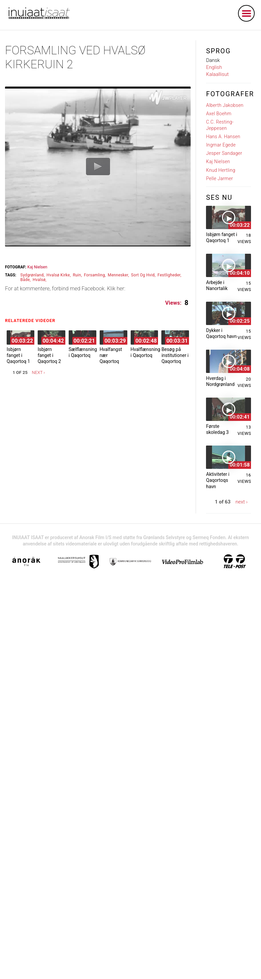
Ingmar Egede (221, 145)
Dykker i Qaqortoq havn (221, 333)
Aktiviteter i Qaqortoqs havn (217, 480)
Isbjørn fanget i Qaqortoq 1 (18, 355)
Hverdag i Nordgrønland (220, 381)
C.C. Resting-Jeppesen (220, 125)
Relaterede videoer (32, 320)
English (214, 67)
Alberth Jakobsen (224, 105)
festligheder (169, 275)
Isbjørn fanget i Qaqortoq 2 (49, 355)
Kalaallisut (217, 74)
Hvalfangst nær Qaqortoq (111, 355)
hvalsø (39, 279)
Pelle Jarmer (219, 178)
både (25, 279)
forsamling (94, 275)
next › (38, 372)
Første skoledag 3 (217, 429)
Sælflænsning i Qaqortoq (83, 352)
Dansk (213, 60)
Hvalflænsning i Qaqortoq (145, 352)
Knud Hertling (220, 170)
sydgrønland (32, 275)
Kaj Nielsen (37, 267)
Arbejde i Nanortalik (217, 285)
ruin (77, 275)
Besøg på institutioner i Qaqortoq (174, 355)
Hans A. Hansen (223, 136)
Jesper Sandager (224, 153)
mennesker (118, 275)
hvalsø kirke (58, 275)
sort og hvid (143, 275)
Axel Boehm (218, 113)
